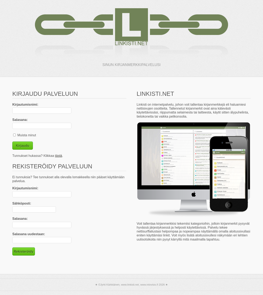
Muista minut (24, 135)
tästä (58, 155)
